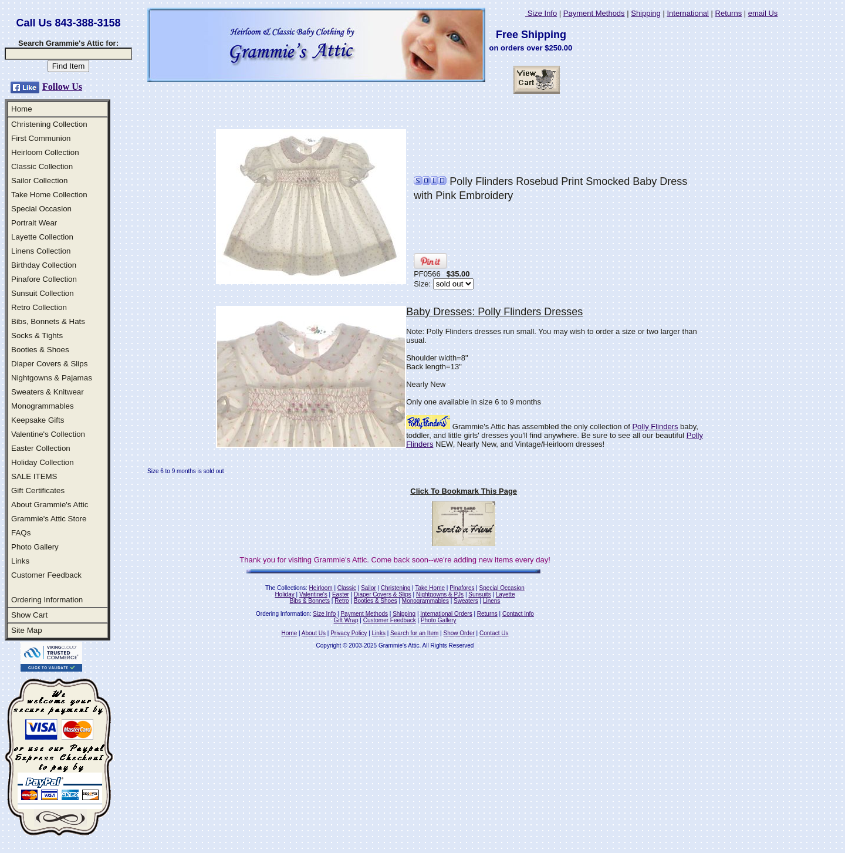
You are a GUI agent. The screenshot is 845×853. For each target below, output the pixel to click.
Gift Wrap (346, 620)
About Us (314, 633)
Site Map (26, 630)
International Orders (446, 614)
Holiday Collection (42, 462)
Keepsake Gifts (37, 420)
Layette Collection (42, 236)
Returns (728, 13)
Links (20, 561)
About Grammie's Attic (49, 504)
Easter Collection (40, 448)
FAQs (21, 532)
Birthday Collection (43, 265)
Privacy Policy (348, 633)
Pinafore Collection (44, 279)
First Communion (40, 138)
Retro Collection (39, 307)
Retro (341, 601)
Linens (491, 601)
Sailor (368, 588)
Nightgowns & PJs (440, 594)
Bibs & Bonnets (310, 601)
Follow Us (62, 87)
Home (21, 108)
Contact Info (518, 614)
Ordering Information (47, 599)
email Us (763, 13)
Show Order (458, 633)
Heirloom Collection (45, 152)
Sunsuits (479, 594)
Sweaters (466, 601)
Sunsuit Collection (42, 293)
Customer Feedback (46, 575)
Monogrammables (42, 406)
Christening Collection (49, 124)
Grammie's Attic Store (48, 518)
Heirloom (321, 588)
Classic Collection (42, 166)
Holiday (284, 594)
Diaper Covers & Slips (49, 363)
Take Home (430, 588)
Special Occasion (41, 208)
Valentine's (313, 594)
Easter (340, 594)
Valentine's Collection (48, 434)
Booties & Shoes (40, 349)
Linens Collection (41, 251)
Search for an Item (414, 633)
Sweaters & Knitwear (47, 391)
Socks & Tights (37, 335)
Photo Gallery (35, 546)
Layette (505, 594)
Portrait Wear (34, 222)
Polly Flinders (655, 426)
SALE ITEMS (34, 476)
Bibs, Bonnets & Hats (48, 321)
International (688, 13)
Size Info (541, 13)
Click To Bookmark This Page (463, 491)
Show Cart (29, 615)
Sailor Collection (39, 180)
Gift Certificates (38, 490)
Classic (346, 588)
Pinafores (461, 588)
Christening (396, 588)
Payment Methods (594, 13)
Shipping (646, 13)
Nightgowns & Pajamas (51, 377)
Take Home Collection (49, 194)
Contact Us (493, 633)
